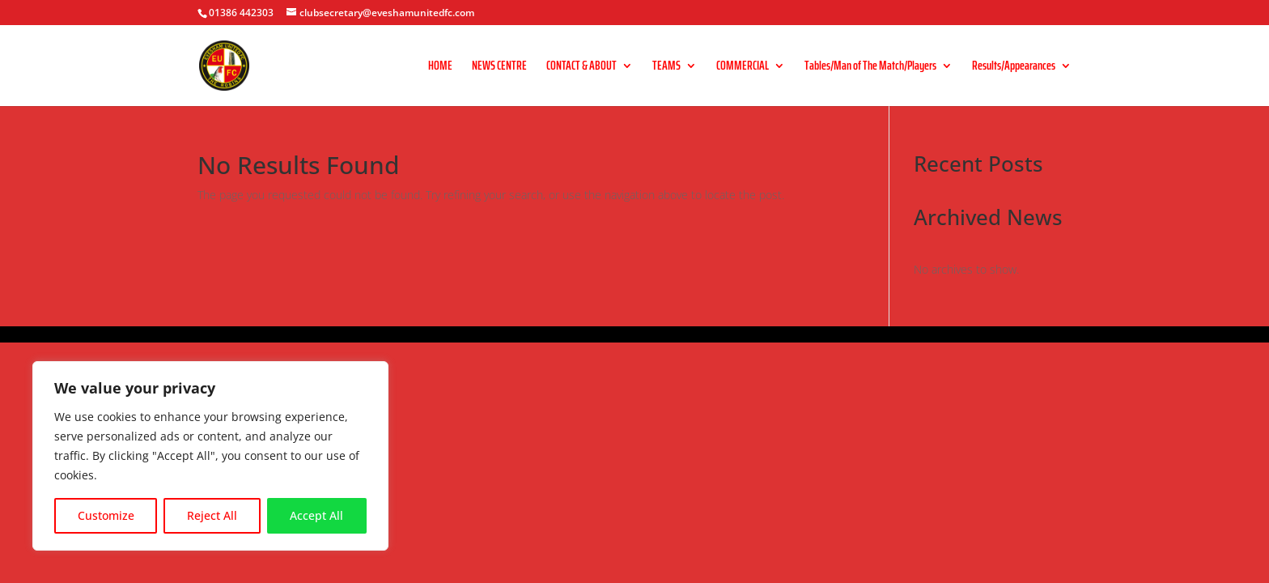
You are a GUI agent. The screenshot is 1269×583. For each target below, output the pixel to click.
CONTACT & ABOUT (581, 67)
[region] (210, 456)
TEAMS (666, 67)
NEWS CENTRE (499, 67)
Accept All (316, 515)
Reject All (212, 515)
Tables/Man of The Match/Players (870, 67)
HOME (440, 67)
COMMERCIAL (742, 67)
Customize (106, 515)
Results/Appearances (1013, 67)
